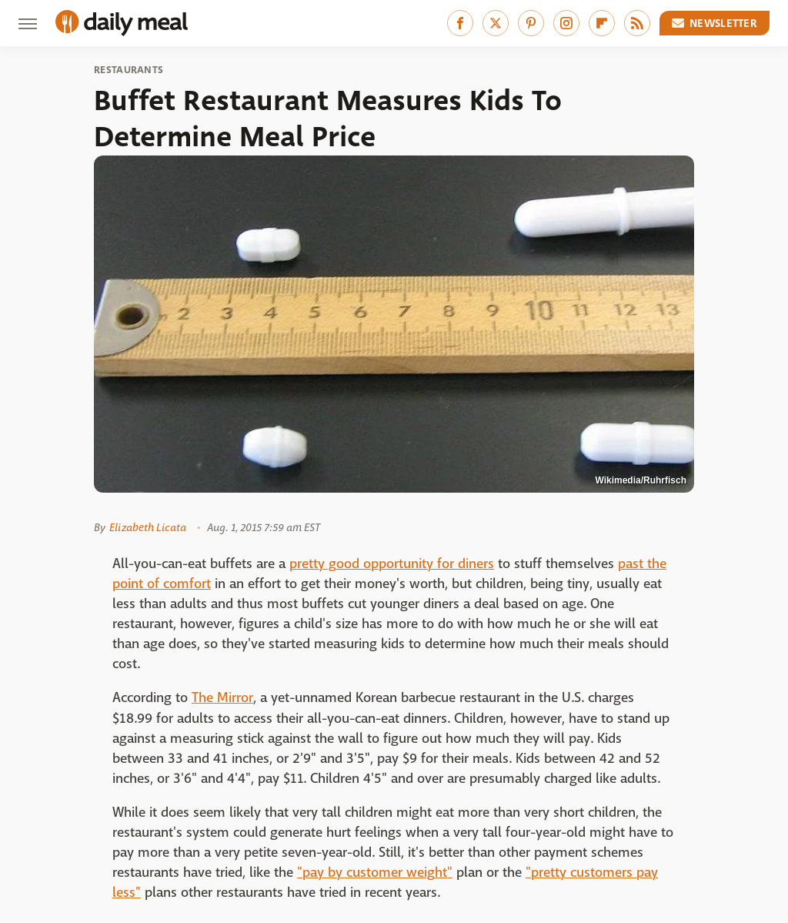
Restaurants (128, 70)
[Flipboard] (602, 23)
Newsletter (715, 23)
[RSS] (637, 23)
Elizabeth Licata (147, 527)
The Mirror (222, 698)
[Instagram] (566, 23)
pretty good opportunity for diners (391, 564)
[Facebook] (460, 23)
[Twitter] (495, 23)
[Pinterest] (531, 23)
